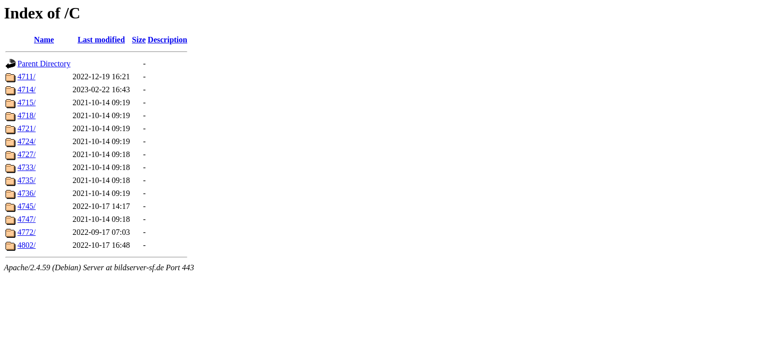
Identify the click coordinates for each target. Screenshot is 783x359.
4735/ (26, 180)
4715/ (26, 102)
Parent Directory (43, 63)
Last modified (101, 39)
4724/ (26, 141)
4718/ (26, 115)
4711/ (26, 76)
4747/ (26, 219)
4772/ (26, 232)
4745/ (26, 206)
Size (139, 39)
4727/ (26, 154)
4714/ (26, 89)
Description (167, 39)
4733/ (26, 167)
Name (44, 39)
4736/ (26, 193)
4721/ (26, 128)
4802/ (26, 245)
